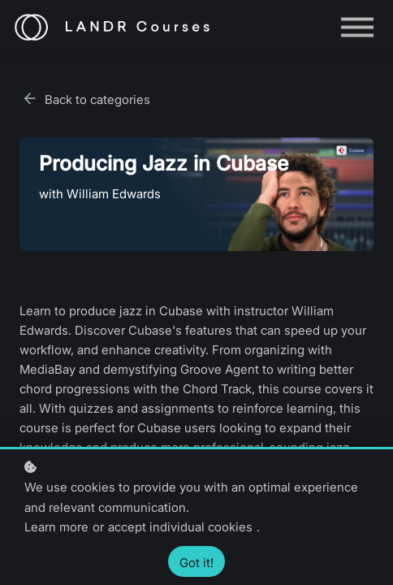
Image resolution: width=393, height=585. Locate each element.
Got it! (196, 562)
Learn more (56, 527)
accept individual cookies (180, 527)
